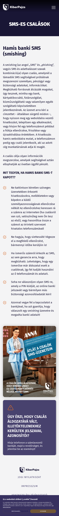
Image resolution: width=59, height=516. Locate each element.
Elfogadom (43, 511)
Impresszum (29, 486)
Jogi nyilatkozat (29, 477)
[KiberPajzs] (14, 6)
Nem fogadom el (16, 511)
